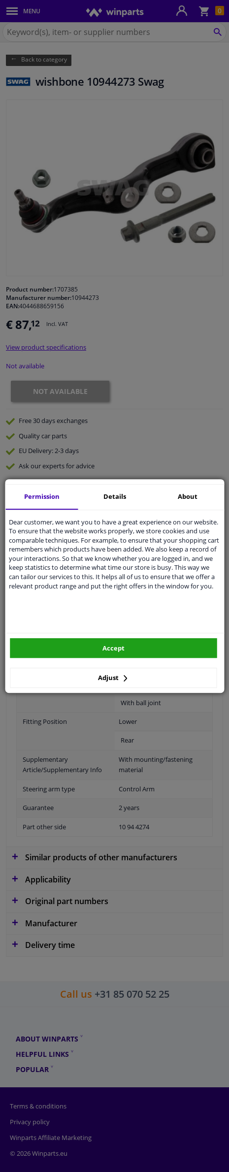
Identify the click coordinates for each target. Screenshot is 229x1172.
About (187, 496)
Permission (42, 496)
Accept (113, 648)
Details (114, 496)
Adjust (113, 677)
